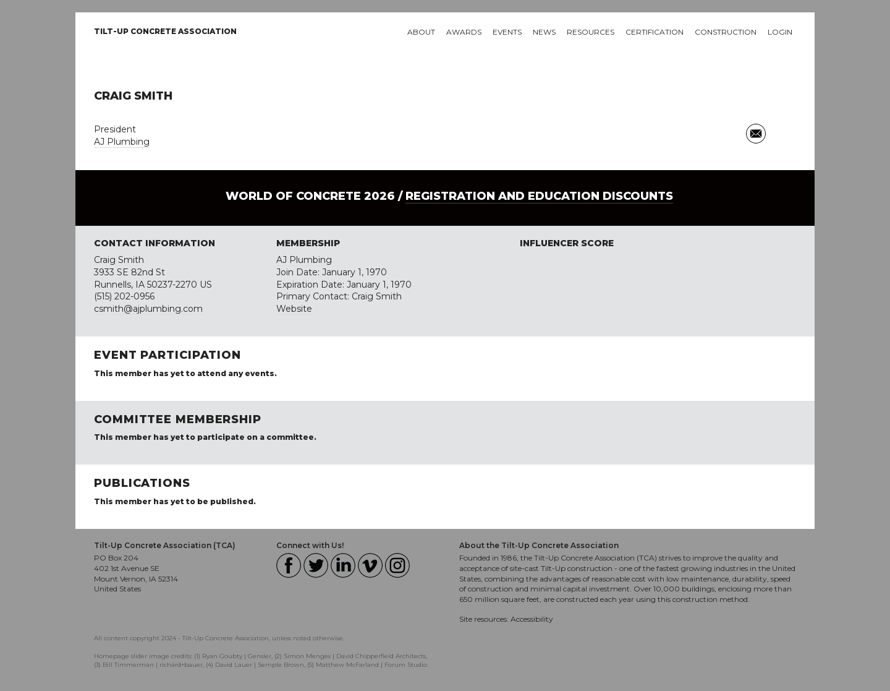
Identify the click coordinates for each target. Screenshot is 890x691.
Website (294, 308)
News (544, 31)
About (421, 31)
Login (780, 31)
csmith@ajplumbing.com (148, 308)
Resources (590, 31)
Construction (725, 31)
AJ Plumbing (122, 141)
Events (507, 31)
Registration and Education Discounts (539, 196)
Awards (463, 31)
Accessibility (532, 619)
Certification (654, 31)
